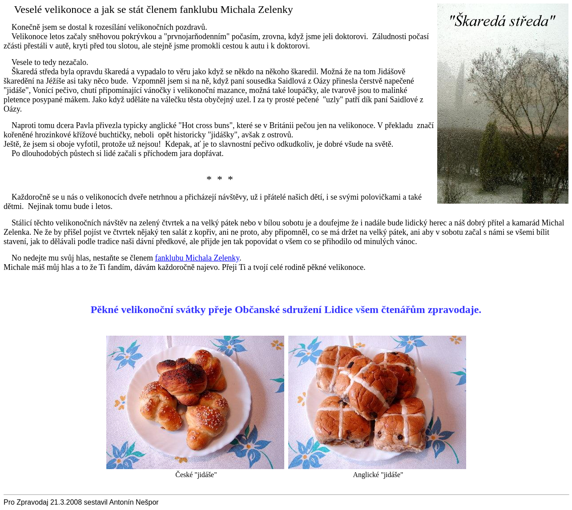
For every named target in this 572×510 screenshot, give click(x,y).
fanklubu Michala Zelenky (197, 257)
